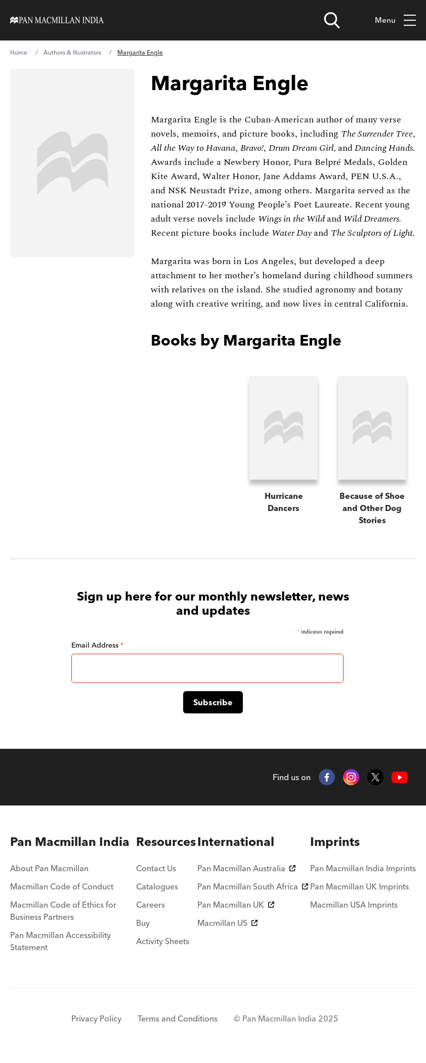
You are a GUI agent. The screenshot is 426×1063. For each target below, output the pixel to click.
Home (18, 52)
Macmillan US (227, 923)
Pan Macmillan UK (235, 905)
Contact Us (156, 868)
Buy (143, 923)
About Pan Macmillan (49, 868)
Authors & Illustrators (72, 52)
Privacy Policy (96, 1018)
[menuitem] (72, 842)
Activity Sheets (162, 941)
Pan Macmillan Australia (246, 868)
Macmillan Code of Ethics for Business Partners (63, 911)
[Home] (57, 20)
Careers (150, 905)
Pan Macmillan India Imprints (363, 868)
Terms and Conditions (178, 1018)
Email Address (97, 645)
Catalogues (157, 886)
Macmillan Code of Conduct (61, 886)
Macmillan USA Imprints (354, 905)
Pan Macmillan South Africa (252, 886)
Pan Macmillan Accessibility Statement (60, 941)
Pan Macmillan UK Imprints (359, 886)
